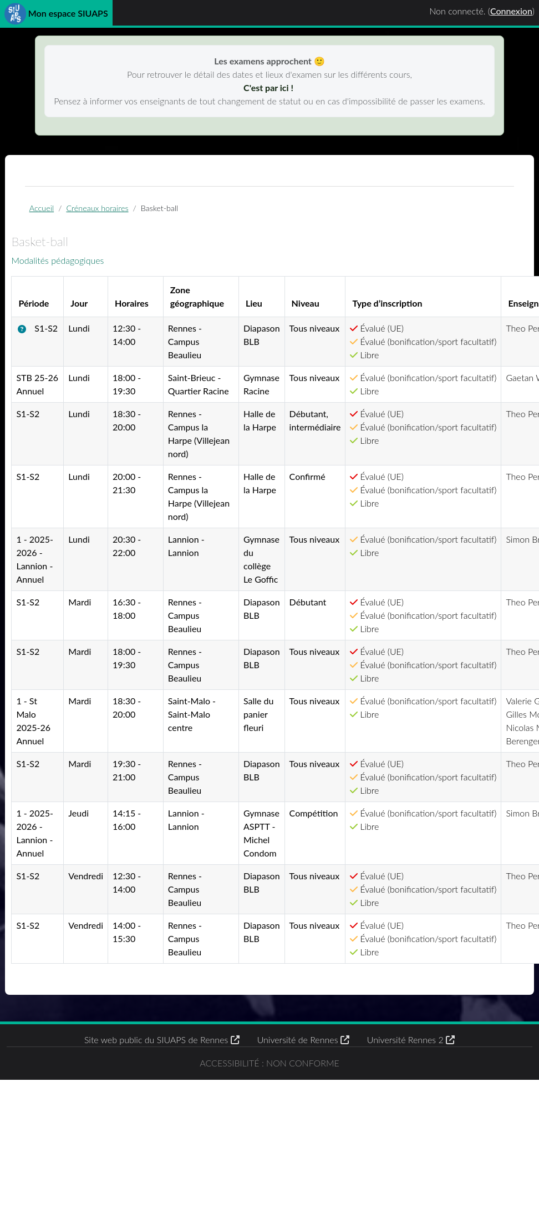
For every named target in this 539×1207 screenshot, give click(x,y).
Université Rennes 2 (411, 1153)
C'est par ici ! (269, 87)
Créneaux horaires (119, 212)
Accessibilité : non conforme (269, 1183)
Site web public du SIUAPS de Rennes (162, 1153)
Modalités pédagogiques (85, 266)
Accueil (62, 212)
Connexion (511, 11)
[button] (52, 336)
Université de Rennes (303, 1153)
